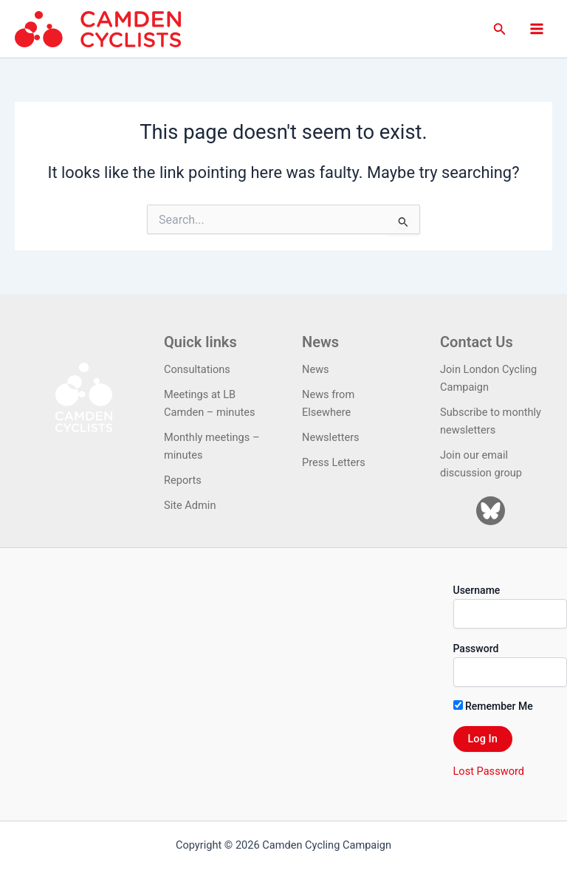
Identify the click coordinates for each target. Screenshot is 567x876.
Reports (183, 480)
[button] (499, 29)
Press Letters (333, 462)
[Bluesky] (490, 510)
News (315, 369)
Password (476, 648)
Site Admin (190, 505)
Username (477, 590)
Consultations (197, 369)
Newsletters (331, 437)
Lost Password (488, 771)
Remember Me (493, 706)
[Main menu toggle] (536, 28)
